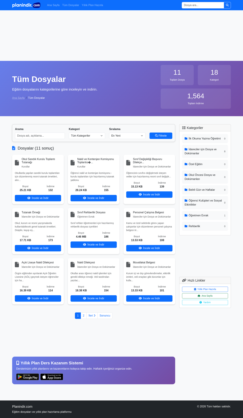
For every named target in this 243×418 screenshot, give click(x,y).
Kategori (74, 129)
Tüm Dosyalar (70, 5)
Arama (19, 129)
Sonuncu (105, 315)
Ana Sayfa (53, 5)
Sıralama (114, 129)
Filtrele (161, 135)
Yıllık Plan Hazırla (92, 5)
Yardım (205, 302)
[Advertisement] (121, 35)
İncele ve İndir (38, 198)
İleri (92, 315)
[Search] (203, 5)
